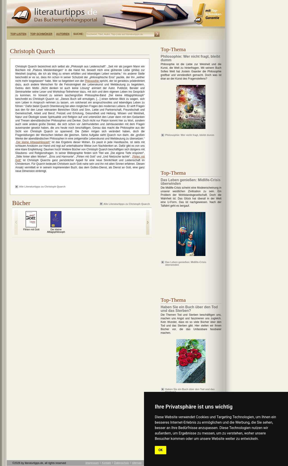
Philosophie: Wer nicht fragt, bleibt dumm (189, 135)
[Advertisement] (64, 43)
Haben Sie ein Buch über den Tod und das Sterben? (190, 390)
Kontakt (106, 462)
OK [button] (160, 450)
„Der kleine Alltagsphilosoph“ (32, 142)
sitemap (137, 462)
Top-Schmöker (41, 34)
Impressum (92, 462)
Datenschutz (121, 462)
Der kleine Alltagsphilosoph (56, 230)
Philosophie (92, 80)
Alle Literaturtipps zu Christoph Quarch (42, 186)
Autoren (63, 34)
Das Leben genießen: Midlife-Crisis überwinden (185, 263)
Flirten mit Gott (31, 229)
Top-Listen (18, 34)
